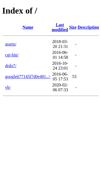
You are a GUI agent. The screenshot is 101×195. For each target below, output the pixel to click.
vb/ (8, 87)
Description (88, 27)
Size (72, 27)
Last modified (60, 27)
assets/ (10, 44)
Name (28, 27)
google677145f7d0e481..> (28, 76)
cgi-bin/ (12, 55)
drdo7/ (10, 65)
